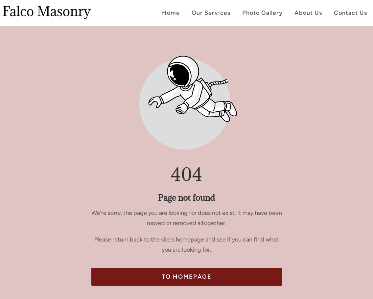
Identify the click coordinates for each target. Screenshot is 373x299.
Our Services (211, 12)
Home (171, 12)
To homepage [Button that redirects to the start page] (187, 276)
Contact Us (350, 12)
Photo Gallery (262, 12)
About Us (308, 12)
